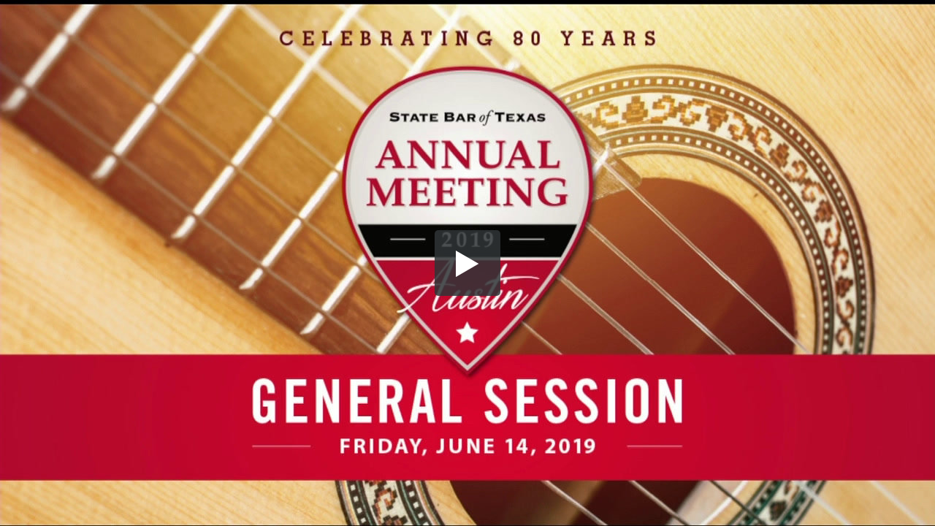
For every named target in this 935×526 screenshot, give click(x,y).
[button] (467, 263)
